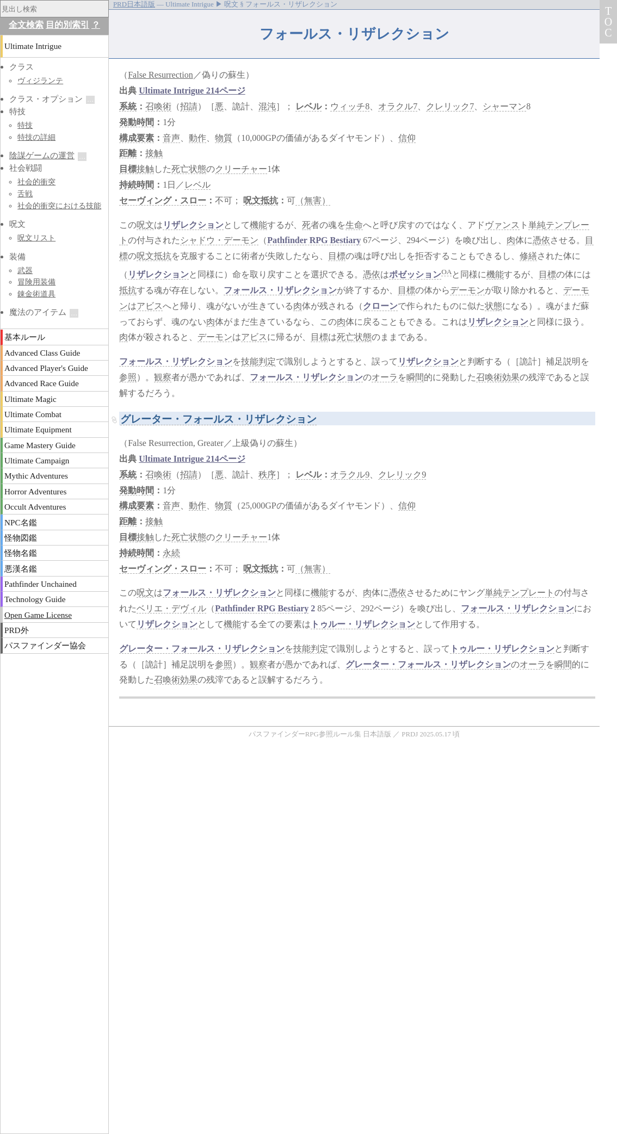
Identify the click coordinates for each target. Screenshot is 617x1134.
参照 (128, 377)
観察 (162, 377)
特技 (25, 125)
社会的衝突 (36, 181)
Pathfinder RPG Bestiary (314, 240)
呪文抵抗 (260, 200)
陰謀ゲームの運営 (42, 155)
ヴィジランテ (40, 80)
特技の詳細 (36, 137)
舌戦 (25, 193)
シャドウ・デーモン (219, 240)
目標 (128, 168)
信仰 (407, 137)
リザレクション (193, 225)
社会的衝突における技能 (59, 205)
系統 (128, 106)
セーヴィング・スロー (162, 200)
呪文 (145, 225)
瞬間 (415, 377)
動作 (197, 137)
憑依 (541, 240)
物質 (223, 137)
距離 (128, 153)
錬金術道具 (36, 293)
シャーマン (504, 106)
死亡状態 (188, 168)
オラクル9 (349, 474)
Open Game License (38, 614)
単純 (537, 225)
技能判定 (258, 361)
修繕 (528, 256)
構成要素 (136, 137)
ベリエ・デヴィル (171, 608)
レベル (308, 106)
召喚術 (158, 106)
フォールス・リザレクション (280, 290)
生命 (354, 225)
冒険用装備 (36, 281)
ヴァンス (502, 225)
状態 (493, 306)
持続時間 (136, 184)
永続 (171, 552)
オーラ (385, 377)
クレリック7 (450, 106)
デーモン (467, 290)
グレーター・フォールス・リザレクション (218, 419)
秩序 (267, 474)
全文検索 (26, 24)
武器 (25, 270)
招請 (189, 106)
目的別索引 (67, 24)
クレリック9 (402, 474)
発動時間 (136, 122)
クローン (380, 306)
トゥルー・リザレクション (363, 624)
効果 (511, 377)
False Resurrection (160, 74)
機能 (258, 225)
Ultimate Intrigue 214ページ (192, 90)
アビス (150, 306)
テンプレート (528, 592)
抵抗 (128, 290)
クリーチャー (241, 168)
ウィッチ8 (349, 106)
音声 (171, 137)
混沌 (267, 106)
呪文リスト (36, 237)
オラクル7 (397, 106)
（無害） (312, 200)
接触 (154, 153)
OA (446, 272)
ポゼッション (415, 274)
